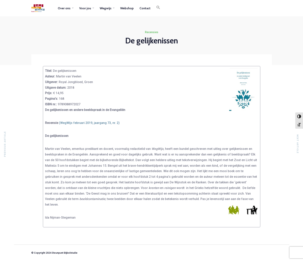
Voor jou (85, 8)
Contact (145, 8)
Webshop (127, 8)
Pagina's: (51, 98)
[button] (158, 8)
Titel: (48, 71)
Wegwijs (105, 8)
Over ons (64, 8)
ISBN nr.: (51, 104)
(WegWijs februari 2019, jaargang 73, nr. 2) (89, 123)
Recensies (151, 32)
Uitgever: (51, 82)
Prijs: (48, 93)
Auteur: (50, 76)
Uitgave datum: (55, 87)
